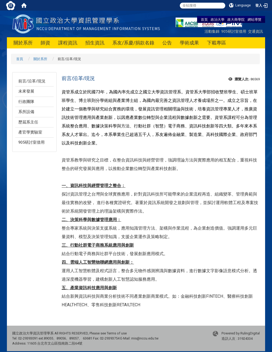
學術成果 (189, 42)
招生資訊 (94, 42)
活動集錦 (212, 31)
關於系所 (23, 42)
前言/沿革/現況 (31, 81)
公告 (167, 42)
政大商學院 (236, 19)
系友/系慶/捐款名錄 (133, 42)
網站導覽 (254, 19)
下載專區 (216, 42)
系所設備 (26, 111)
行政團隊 (26, 101)
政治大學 (217, 19)
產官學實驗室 (30, 132)
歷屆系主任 (28, 122)
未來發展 (26, 91)
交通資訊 (255, 31)
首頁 (204, 19)
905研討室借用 (233, 31)
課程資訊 (67, 42)
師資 (45, 42)
